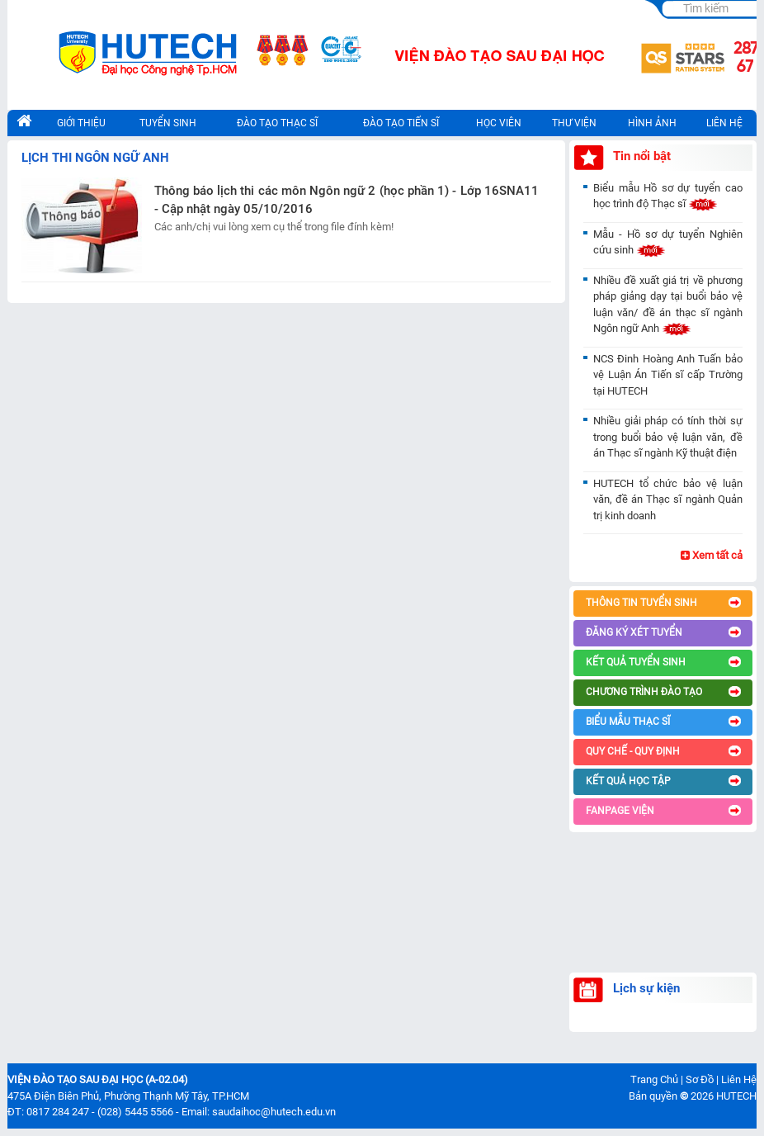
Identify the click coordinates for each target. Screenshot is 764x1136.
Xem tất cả (712, 555)
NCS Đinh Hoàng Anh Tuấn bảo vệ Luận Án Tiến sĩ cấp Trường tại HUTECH (668, 375)
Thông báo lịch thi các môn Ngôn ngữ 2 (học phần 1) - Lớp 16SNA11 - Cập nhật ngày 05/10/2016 (346, 200)
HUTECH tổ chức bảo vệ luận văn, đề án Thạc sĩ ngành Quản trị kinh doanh (668, 499)
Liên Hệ (739, 1079)
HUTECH (736, 1096)
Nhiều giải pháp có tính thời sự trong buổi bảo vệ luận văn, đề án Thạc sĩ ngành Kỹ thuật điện (668, 436)
